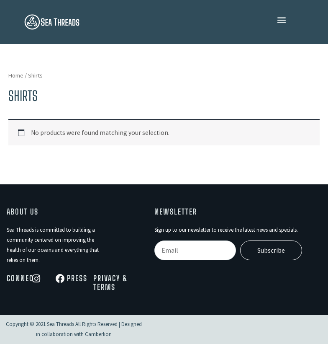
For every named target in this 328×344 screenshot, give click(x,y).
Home (15, 75)
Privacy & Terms (110, 283)
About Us (22, 211)
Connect (22, 278)
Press (77, 278)
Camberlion (98, 334)
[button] (282, 20)
